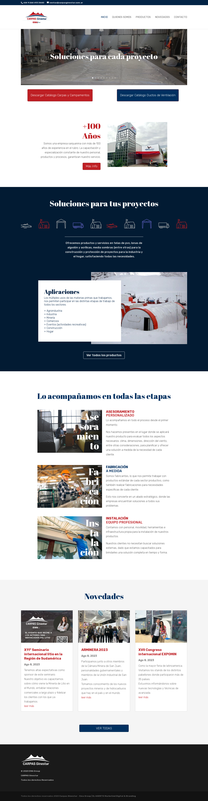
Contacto (180, 17)
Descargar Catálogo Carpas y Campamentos (60, 95)
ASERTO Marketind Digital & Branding (115, 796)
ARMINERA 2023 (94, 650)
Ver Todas (104, 728)
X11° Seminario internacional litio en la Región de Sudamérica (43, 654)
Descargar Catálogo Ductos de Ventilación (148, 95)
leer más (29, 706)
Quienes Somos (121, 17)
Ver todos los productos (104, 355)
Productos (143, 17)
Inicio (104, 17)
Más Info (91, 166)
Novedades (162, 17)
